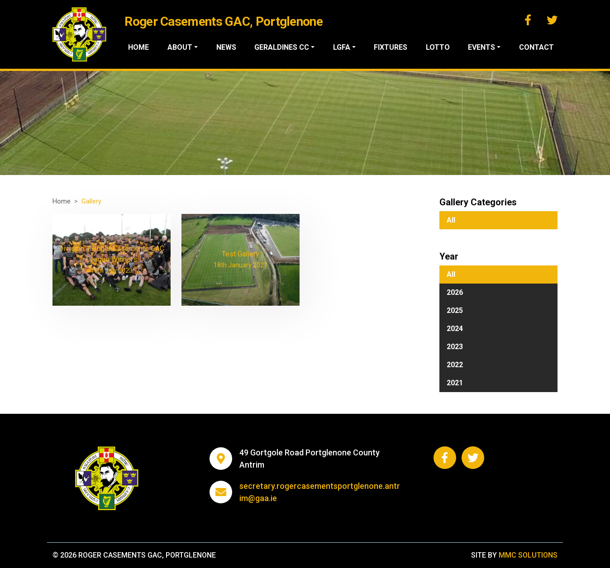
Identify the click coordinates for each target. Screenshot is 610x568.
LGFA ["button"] (341, 47)
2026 (455, 292)
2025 (455, 310)
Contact (536, 47)
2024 (455, 328)
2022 (455, 364)
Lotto (438, 47)
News (226, 47)
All (451, 220)
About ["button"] (179, 47)
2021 (455, 383)
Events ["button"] (481, 47)
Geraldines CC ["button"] (281, 47)
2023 (455, 346)
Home (138, 47)
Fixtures (390, 47)
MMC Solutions (528, 555)
